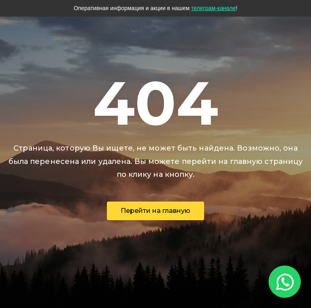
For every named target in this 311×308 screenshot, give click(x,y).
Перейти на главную (155, 211)
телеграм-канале (213, 8)
